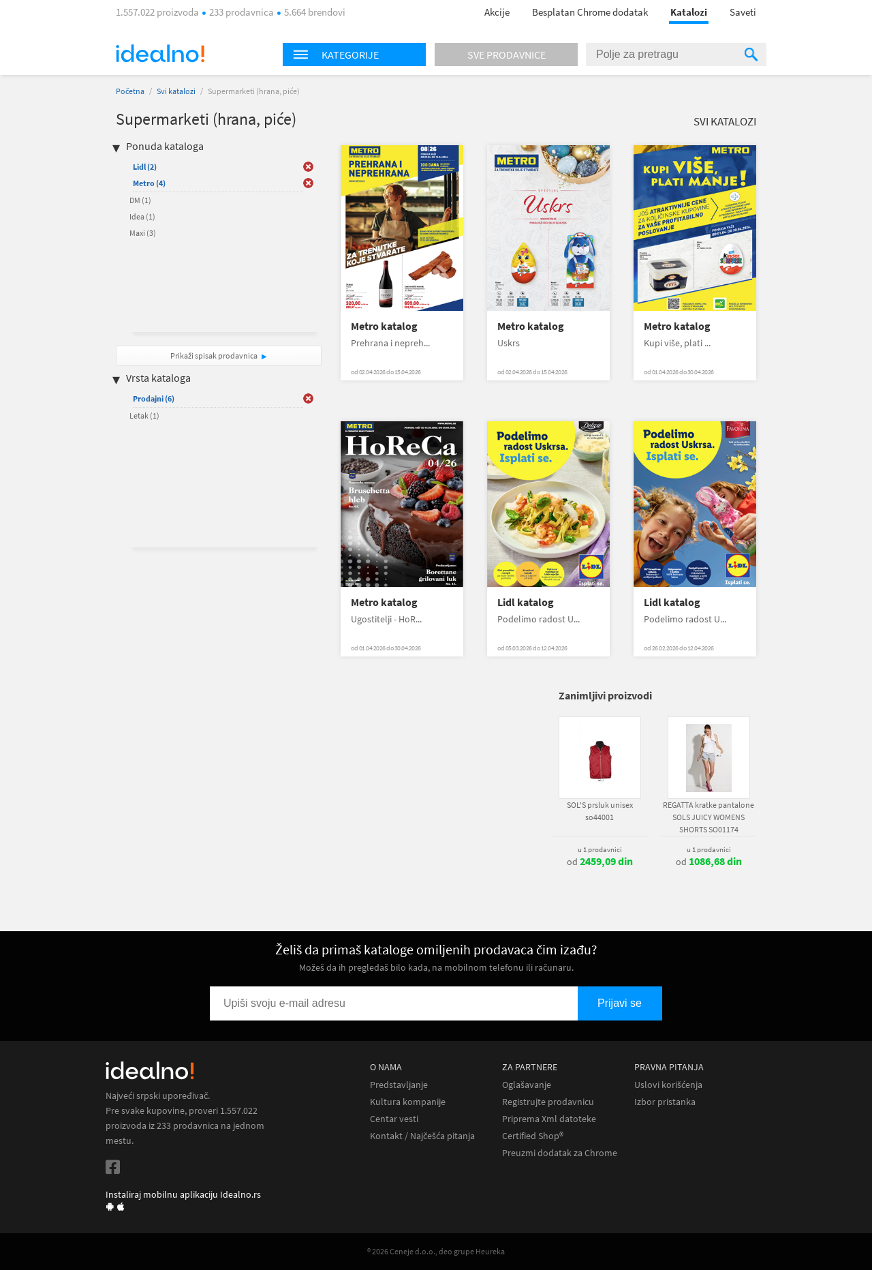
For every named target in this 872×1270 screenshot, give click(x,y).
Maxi (142, 233)
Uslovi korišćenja (668, 1085)
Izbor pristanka (665, 1102)
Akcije (497, 11)
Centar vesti (394, 1119)
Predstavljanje (399, 1085)
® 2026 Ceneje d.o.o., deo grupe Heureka (436, 1251)
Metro (149, 183)
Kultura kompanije (408, 1102)
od (600, 862)
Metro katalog (384, 326)
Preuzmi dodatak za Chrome (559, 1153)
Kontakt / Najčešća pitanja (422, 1136)
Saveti (743, 11)
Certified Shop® (532, 1136)
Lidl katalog (525, 602)
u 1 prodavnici (600, 849)
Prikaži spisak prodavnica (214, 355)
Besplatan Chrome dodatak (590, 11)
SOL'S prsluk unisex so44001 (600, 811)
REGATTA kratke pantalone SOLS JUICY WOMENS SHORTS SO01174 (708, 817)
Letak (144, 415)
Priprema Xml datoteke (549, 1119)
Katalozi (688, 11)
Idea (142, 216)
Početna (130, 91)
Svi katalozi (176, 91)
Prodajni (153, 398)
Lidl (145, 167)
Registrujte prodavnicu (548, 1102)
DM (140, 200)
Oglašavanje (526, 1085)
